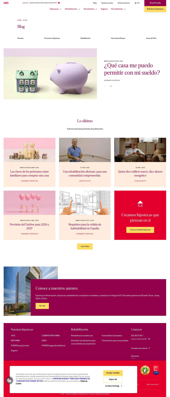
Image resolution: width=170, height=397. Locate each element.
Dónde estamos (124, 3)
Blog (94, 3)
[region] (73, 379)
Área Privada (155, 3)
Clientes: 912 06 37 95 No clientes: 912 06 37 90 (43, 3)
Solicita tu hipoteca (155, 9)
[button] (105, 86)
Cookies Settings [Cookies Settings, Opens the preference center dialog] (112, 386)
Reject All (113, 380)
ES (137, 3)
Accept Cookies (112, 373)
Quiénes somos (107, 3)
